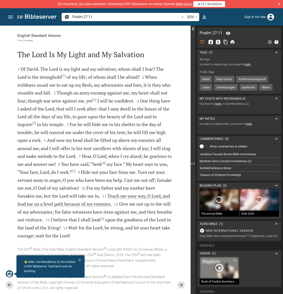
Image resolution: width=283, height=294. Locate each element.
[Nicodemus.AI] (9, 274)
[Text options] (204, 17)
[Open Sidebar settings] (270, 42)
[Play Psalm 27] (239, 230)
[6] (102, 218)
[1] (64, 75)
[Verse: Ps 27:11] (228, 33)
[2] (94, 99)
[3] (34, 123)
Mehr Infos (184, 4)
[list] (239, 164)
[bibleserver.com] (36, 17)
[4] (104, 163)
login (247, 64)
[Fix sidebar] (193, 29)
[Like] (202, 42)
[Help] (276, 42)
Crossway (28, 40)
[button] (279, 4)
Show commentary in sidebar (228, 146)
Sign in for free (255, 17)
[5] (74, 171)
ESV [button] (193, 17)
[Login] (271, 17)
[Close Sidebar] (193, 163)
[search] (126, 17)
